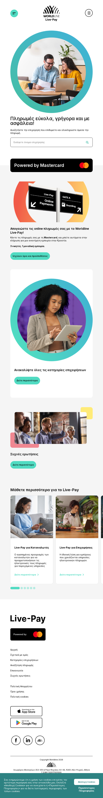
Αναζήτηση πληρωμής (21, 665)
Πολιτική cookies (19, 696)
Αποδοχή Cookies (86, 783)
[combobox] (51, 142)
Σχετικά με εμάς (19, 655)
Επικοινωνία (16, 670)
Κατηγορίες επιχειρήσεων (24, 660)
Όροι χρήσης (17, 691)
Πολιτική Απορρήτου (21, 686)
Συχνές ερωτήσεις (20, 675)
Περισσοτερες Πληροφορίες (86, 790)
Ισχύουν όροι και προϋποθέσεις (30, 256)
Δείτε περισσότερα (27, 380)
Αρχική (14, 649)
